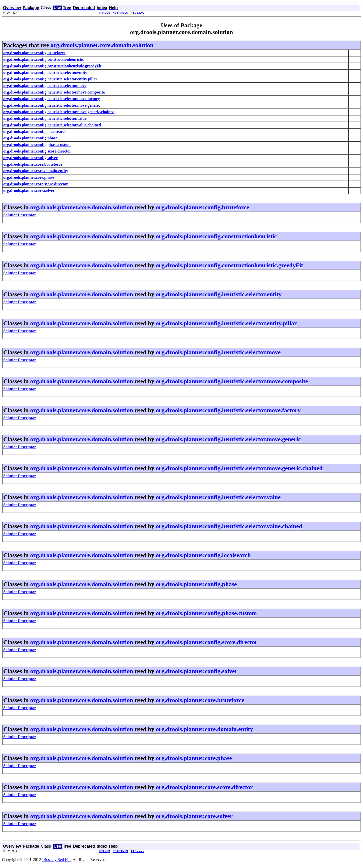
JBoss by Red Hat (56, 859)
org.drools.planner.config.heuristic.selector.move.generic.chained (239, 468)
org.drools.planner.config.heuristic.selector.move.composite (232, 381)
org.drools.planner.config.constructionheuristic (216, 236)
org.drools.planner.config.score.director (207, 642)
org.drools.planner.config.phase (196, 584)
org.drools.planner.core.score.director (204, 787)
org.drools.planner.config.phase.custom (206, 613)
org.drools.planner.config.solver (196, 671)
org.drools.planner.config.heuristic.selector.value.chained (229, 526)
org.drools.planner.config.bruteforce (202, 207)
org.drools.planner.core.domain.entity (204, 729)
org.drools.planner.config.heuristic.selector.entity (219, 294)
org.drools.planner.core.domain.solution (101, 45)
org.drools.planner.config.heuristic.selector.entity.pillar (226, 323)
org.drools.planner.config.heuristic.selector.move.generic (228, 439)
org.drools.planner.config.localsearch (203, 555)
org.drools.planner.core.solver (194, 816)
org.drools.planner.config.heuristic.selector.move (218, 352)
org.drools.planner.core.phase (194, 758)
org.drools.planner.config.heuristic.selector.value (218, 497)
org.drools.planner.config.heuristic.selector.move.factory (228, 410)
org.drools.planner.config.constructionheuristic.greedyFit (229, 265)
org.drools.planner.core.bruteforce (200, 700)
